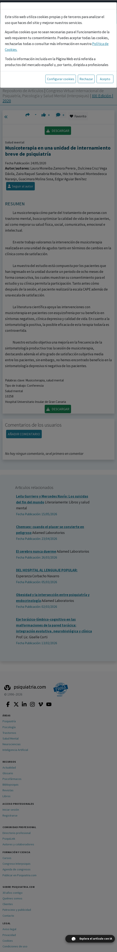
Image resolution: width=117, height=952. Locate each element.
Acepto (105, 79)
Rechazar (86, 79)
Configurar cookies (60, 79)
